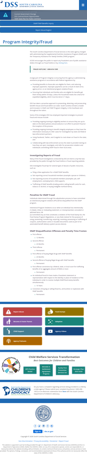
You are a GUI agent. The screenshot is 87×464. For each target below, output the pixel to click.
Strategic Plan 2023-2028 (78, 370)
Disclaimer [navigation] (53, 441)
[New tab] (35, 426)
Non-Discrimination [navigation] (26, 441)
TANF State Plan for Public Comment (27, 19)
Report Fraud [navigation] (63, 441)
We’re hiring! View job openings (25, 12)
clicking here (62, 63)
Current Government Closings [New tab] (25, 14)
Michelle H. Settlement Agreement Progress (46, 370)
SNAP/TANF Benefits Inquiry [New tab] (43, 23)
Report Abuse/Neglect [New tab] (43, 30)
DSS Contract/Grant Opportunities (26, 16)
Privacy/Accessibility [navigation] (41, 441)
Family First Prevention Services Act (62, 370)
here (64, 391)
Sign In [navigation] (38, 431)
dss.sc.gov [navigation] (48, 431)
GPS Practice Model (30, 370)
